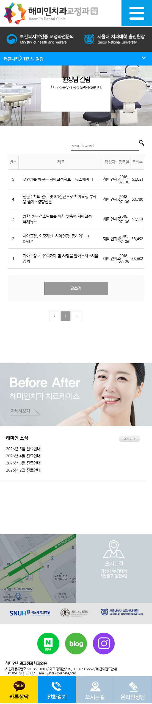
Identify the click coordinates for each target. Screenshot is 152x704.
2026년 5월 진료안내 (23, 449)
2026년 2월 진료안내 (23, 470)
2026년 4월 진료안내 (23, 456)
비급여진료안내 (106, 669)
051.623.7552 (76, 498)
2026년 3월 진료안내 (23, 463)
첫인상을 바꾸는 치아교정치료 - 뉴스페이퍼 (58, 179)
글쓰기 (76, 288)
